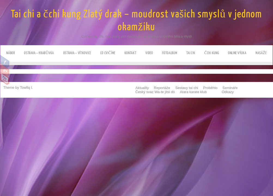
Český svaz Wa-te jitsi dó (155, 92)
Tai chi (190, 53)
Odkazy (228, 92)
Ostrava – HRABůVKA (39, 53)
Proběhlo (210, 88)
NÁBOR (10, 53)
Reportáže (162, 88)
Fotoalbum (169, 53)
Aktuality (142, 88)
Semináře (230, 88)
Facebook (5, 61)
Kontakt (130, 53)
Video (149, 53)
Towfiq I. (26, 87)
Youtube (5, 78)
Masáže (261, 53)
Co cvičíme (107, 53)
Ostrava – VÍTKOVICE (77, 53)
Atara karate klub (193, 92)
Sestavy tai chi (186, 88)
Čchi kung (211, 53)
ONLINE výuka (237, 53)
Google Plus (5, 70)
